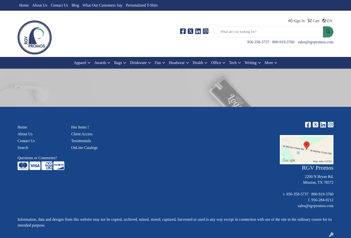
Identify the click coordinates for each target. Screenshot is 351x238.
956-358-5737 (258, 42)
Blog (75, 5)
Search (23, 148)
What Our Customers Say (103, 5)
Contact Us (59, 5)
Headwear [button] (177, 63)
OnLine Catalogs (84, 148)
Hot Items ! (80, 127)
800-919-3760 (283, 42)
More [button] (269, 63)
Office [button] (216, 63)
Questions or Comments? (37, 158)
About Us (39, 5)
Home (24, 5)
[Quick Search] (268, 31)
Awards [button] (100, 63)
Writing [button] (251, 63)
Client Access (82, 134)
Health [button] (198, 63)
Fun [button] (158, 63)
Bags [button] (118, 63)
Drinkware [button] (138, 63)
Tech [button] (233, 63)
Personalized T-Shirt (142, 5)
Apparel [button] (80, 63)
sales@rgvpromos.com (315, 42)
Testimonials (81, 141)
